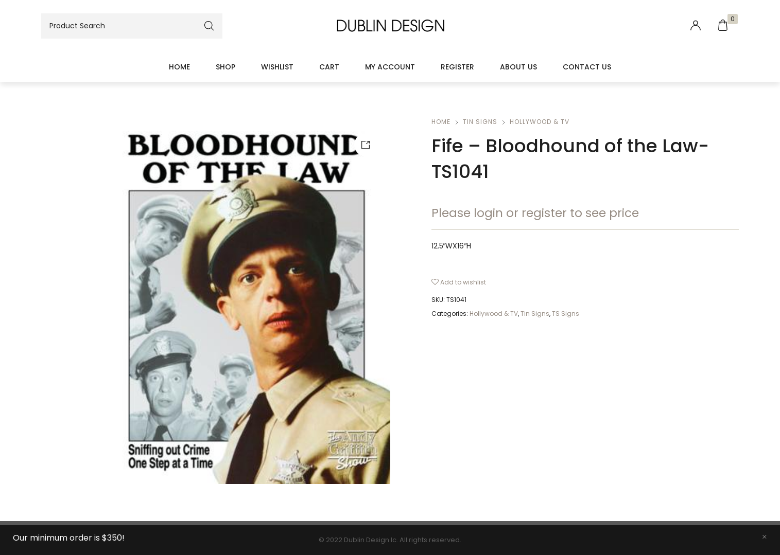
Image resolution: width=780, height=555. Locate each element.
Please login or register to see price (535, 213)
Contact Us (587, 67)
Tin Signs (480, 121)
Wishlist (277, 67)
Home (179, 67)
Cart (329, 67)
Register (457, 67)
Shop (225, 67)
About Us (518, 67)
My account (390, 67)
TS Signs (565, 313)
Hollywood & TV (539, 121)
